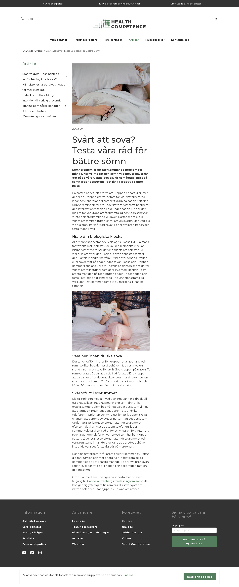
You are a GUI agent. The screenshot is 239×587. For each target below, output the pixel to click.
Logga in (78, 521)
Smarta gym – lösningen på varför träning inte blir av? (44, 76)
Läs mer (128, 575)
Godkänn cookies (199, 576)
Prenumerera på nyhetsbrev (194, 541)
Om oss (127, 526)
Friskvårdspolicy (34, 544)
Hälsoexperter (155, 39)
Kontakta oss (180, 39)
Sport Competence (136, 544)
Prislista (28, 538)
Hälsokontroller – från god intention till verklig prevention (44, 98)
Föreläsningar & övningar (90, 532)
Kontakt (128, 521)
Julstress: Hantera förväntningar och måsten (44, 114)
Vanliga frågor (32, 532)
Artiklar (134, 39)
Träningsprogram (85, 39)
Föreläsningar (113, 39)
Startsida (28, 51)
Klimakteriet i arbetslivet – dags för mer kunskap (44, 87)
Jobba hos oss (132, 532)
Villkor (126, 538)
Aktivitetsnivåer (34, 521)
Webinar (78, 544)
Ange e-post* (178, 525)
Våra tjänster (58, 39)
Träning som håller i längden (44, 105)
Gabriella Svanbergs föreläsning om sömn (115, 481)
